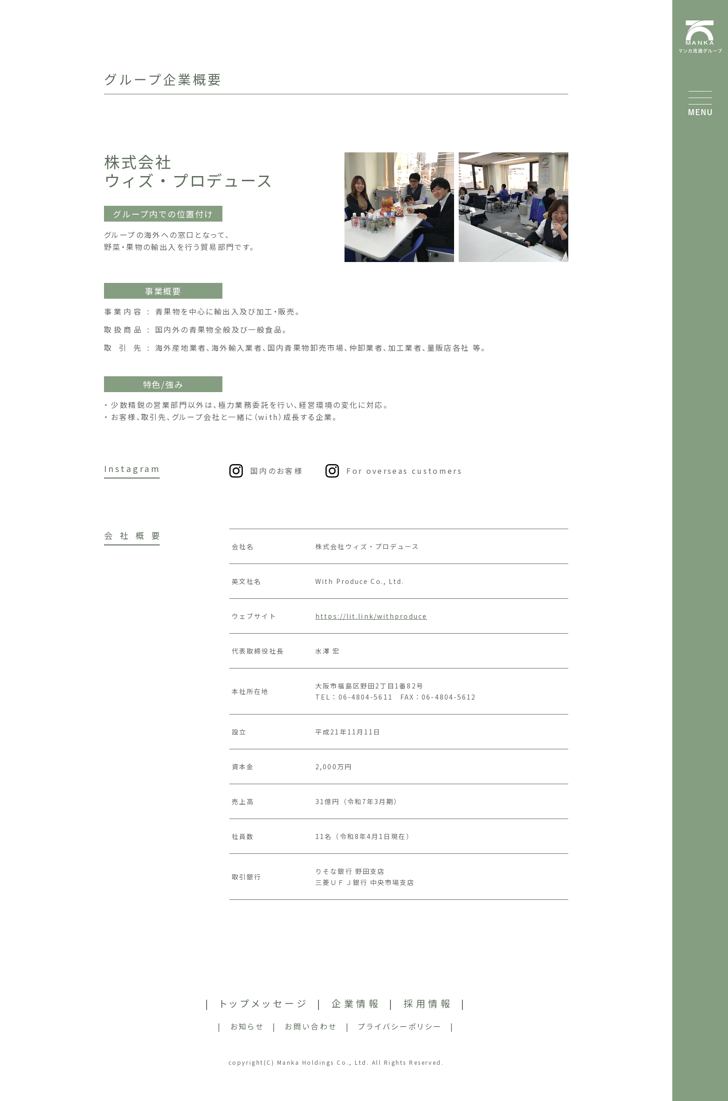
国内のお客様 (276, 470)
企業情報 (356, 1003)
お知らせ (247, 1026)
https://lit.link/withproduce (371, 616)
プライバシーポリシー (400, 1026)
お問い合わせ (311, 1026)
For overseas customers (404, 470)
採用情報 (428, 1003)
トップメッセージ (264, 1003)
